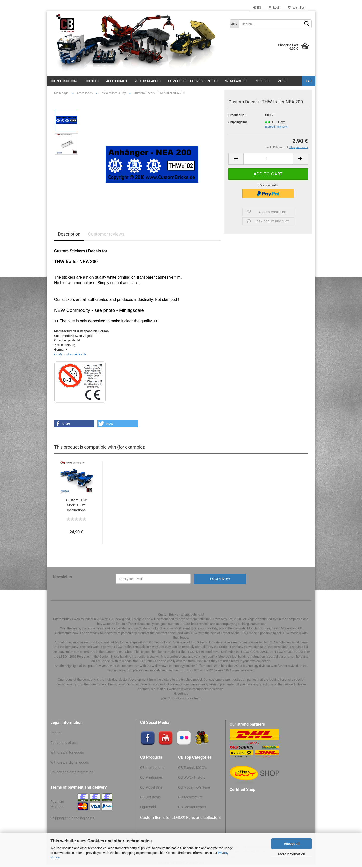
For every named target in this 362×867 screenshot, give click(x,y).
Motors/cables (147, 81)
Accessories (116, 81)
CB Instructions (64, 81)
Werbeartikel (236, 81)
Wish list (296, 7)
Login (275, 7)
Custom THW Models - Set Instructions (76, 505)
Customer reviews (106, 234)
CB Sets (92, 81)
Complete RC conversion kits (193, 81)
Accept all (292, 844)
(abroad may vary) (276, 126)
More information (291, 854)
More (281, 81)
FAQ (309, 81)
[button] (74, 423)
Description (69, 234)
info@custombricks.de (70, 354)
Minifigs (263, 81)
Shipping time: (238, 122)
